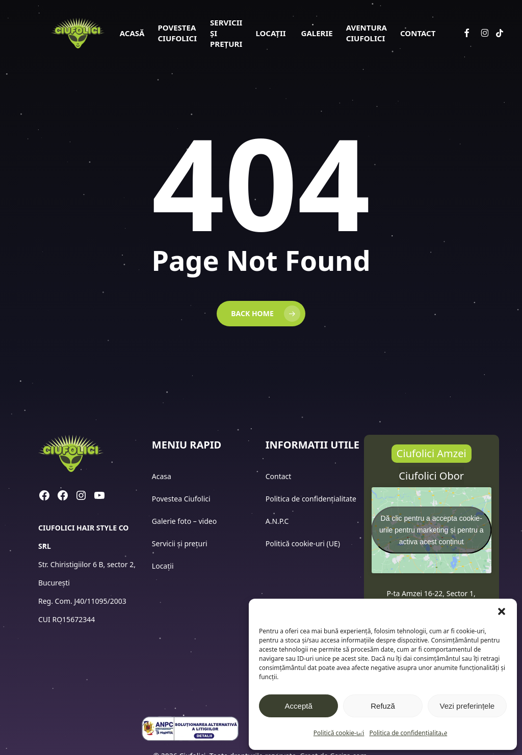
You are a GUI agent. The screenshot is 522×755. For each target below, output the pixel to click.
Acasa (161, 476)
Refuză (383, 706)
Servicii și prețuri (179, 543)
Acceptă (298, 706)
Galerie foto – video (185, 521)
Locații (163, 566)
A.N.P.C (277, 521)
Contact (279, 476)
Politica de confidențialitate (408, 733)
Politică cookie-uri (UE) (303, 543)
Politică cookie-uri (339, 733)
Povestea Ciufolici (181, 499)
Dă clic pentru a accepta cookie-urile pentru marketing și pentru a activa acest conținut (431, 530)
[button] (502, 611)
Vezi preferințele (467, 706)
